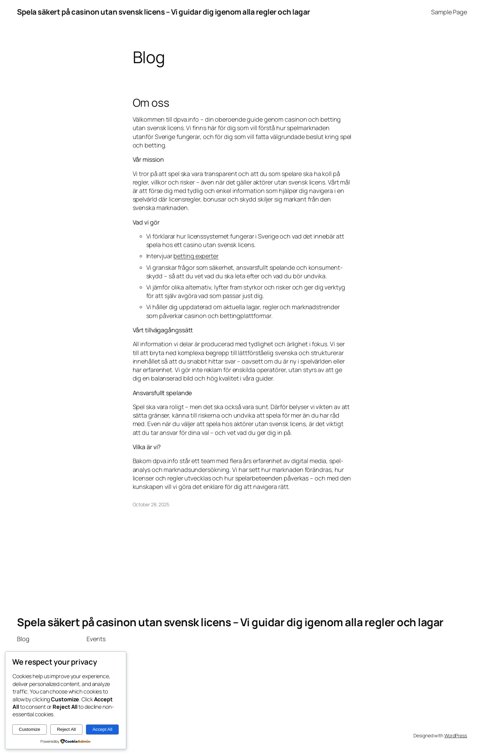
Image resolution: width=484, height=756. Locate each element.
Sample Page (449, 12)
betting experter (195, 256)
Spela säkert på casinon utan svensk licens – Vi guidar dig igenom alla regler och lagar (163, 12)
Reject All (66, 729)
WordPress (455, 735)
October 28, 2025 (151, 504)
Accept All (102, 729)
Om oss (151, 102)
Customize (29, 729)
